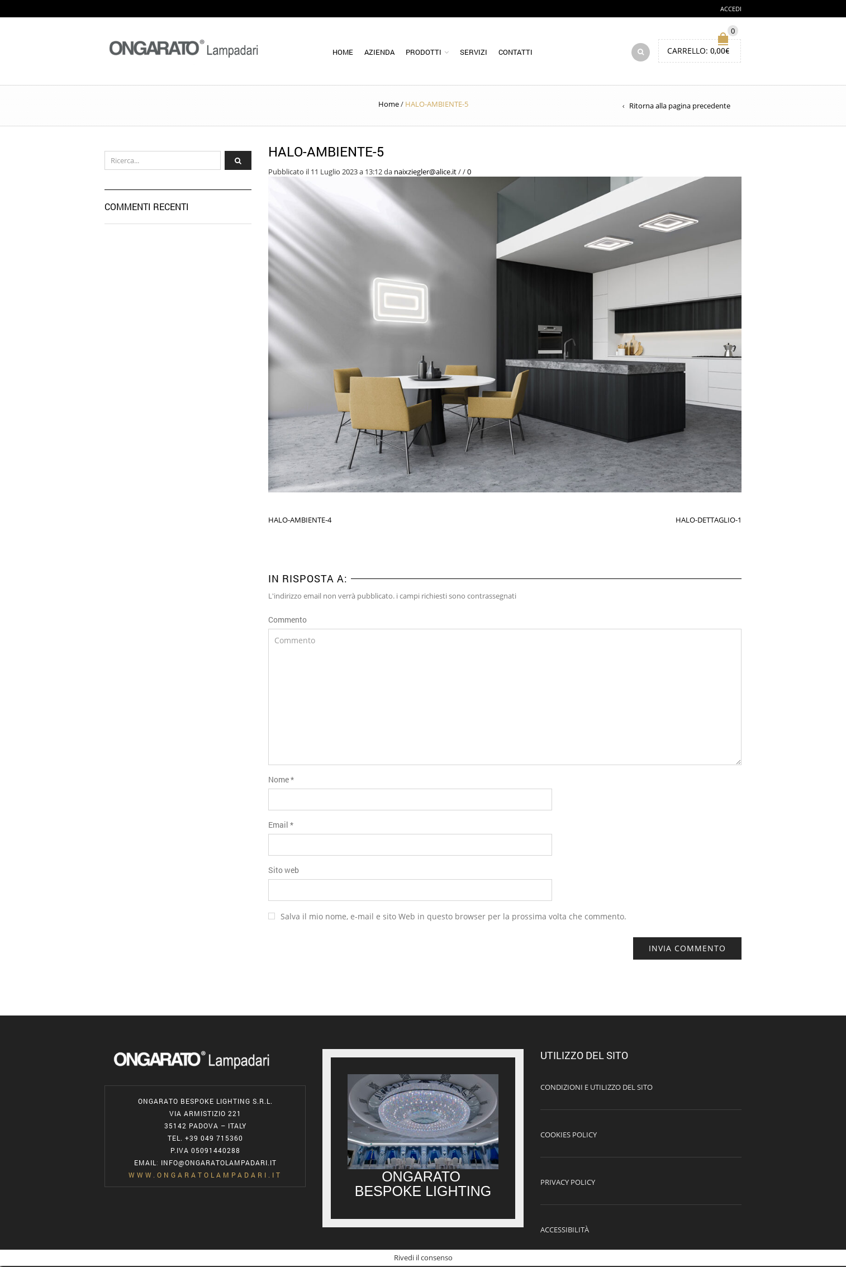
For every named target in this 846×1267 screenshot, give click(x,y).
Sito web (283, 871)
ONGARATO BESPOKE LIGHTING (423, 1185)
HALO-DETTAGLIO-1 (709, 521)
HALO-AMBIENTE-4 (299, 521)
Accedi (731, 8)
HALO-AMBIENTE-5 (326, 153)
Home (342, 53)
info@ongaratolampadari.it (219, 1163)
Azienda (379, 53)
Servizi (473, 53)
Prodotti (423, 53)
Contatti (515, 53)
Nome (281, 780)
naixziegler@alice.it (425, 172)
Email (280, 825)
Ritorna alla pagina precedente (679, 107)
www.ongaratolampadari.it (205, 1175)
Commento (287, 620)
